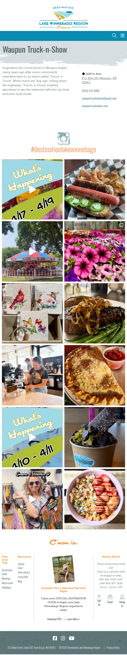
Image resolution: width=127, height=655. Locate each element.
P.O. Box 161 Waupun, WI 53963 (99, 80)
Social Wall (23, 577)
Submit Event (21, 566)
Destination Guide (7, 572)
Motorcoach (7, 583)
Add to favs (91, 74)
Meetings (6, 578)
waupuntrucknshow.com (95, 106)
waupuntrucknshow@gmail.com (99, 98)
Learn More (72, 619)
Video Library (24, 572)
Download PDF (54, 619)
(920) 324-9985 (91, 91)
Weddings (6, 587)
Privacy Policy (113, 648)
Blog (20, 581)
